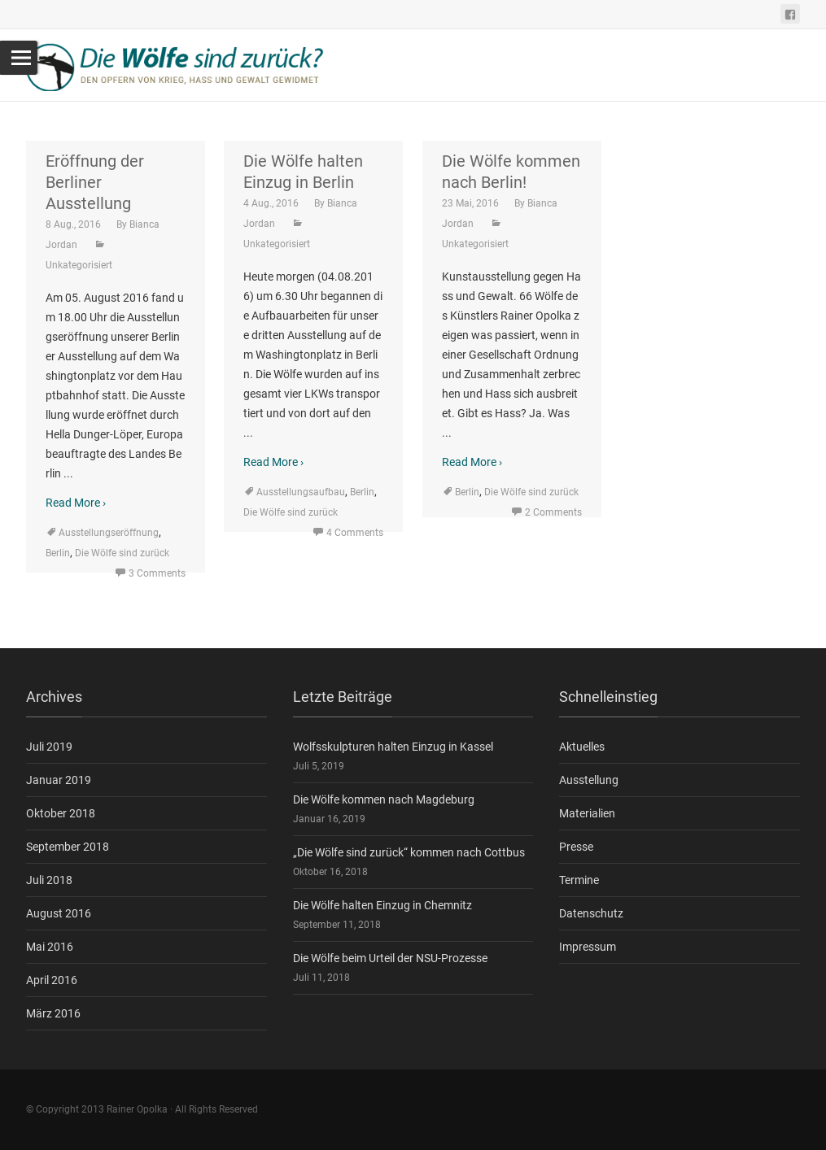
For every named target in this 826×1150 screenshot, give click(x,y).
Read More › (76, 502)
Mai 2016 (49, 946)
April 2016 (51, 980)
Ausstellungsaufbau (300, 492)
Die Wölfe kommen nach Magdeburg (383, 799)
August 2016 (58, 913)
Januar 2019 (58, 779)
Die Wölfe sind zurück (122, 553)
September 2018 (67, 846)
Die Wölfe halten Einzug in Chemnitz (382, 905)
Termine (579, 879)
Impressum (587, 946)
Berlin (58, 553)
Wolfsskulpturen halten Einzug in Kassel (393, 746)
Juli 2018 (49, 879)
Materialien (587, 813)
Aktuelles (582, 746)
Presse (576, 846)
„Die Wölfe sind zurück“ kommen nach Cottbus (409, 852)
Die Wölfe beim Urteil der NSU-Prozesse (390, 958)
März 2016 (53, 1013)
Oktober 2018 (60, 813)
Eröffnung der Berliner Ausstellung (95, 182)
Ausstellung (588, 779)
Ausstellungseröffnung (109, 532)
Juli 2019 (49, 746)
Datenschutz (591, 913)
